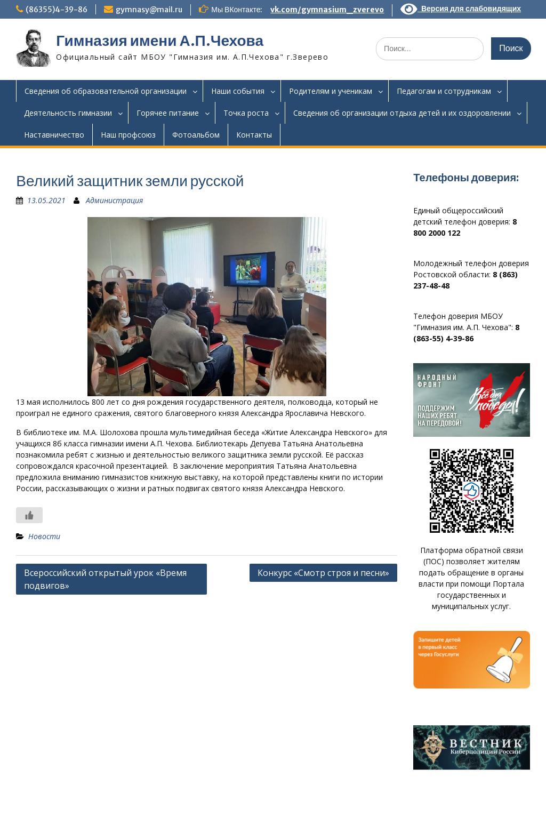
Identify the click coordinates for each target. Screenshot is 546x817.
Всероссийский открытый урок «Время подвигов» (105, 579)
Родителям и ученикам (330, 91)
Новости (44, 536)
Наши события (237, 91)
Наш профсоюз (128, 135)
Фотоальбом (196, 135)
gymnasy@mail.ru (149, 9)
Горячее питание (167, 113)
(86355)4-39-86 (56, 9)
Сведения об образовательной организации (106, 91)
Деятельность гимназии (68, 113)
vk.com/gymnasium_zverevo (327, 9)
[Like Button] (29, 515)
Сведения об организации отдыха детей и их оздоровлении (402, 113)
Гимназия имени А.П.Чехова (159, 40)
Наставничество (54, 135)
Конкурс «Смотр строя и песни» (323, 573)
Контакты (254, 135)
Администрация (114, 200)
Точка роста (246, 113)
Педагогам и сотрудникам (444, 91)
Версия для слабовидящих (460, 8)
